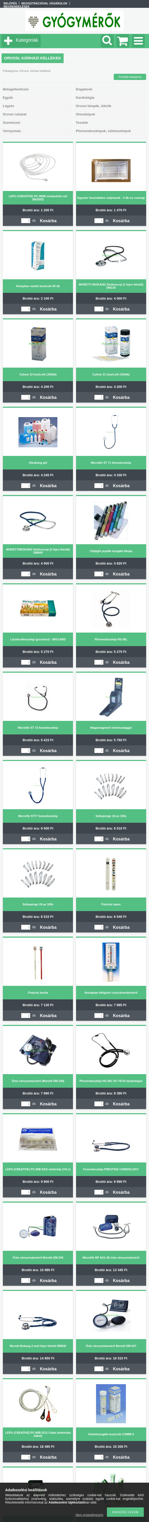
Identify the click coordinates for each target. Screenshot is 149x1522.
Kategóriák (27, 40)
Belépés (10, 3)
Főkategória (10, 70)
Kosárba (48, 221)
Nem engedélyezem (89, 1515)
